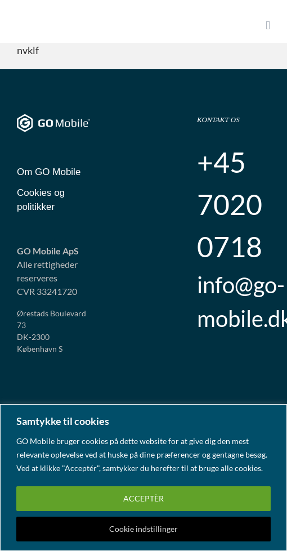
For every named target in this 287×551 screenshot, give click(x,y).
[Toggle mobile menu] (268, 26)
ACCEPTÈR (143, 498)
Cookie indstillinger (143, 529)
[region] (143, 477)
